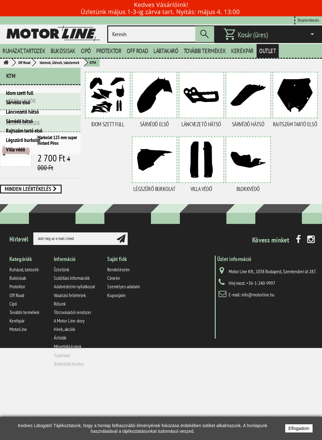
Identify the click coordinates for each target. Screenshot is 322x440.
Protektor (108, 51)
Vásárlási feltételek (70, 353)
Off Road (137, 51)
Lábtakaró (165, 51)
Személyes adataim (123, 345)
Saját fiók (117, 317)
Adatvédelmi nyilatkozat (74, 345)
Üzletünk (61, 327)
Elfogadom (298, 428)
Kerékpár (242, 51)
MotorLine (18, 387)
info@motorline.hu (258, 353)
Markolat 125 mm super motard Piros (57, 203)
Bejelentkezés (308, 20)
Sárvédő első (18, 102)
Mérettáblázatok (67, 404)
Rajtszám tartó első (24, 130)
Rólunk (60, 362)
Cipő (86, 51)
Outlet (267, 51)
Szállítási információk (72, 336)
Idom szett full (19, 93)
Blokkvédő (247, 189)
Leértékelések (23, 186)
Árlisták (60, 396)
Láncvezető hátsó (22, 111)
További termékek (205, 51)
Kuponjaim (116, 353)
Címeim (113, 336)
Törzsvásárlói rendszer (72, 370)
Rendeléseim (118, 327)
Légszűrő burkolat (23, 140)
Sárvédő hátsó (19, 121)
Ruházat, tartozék (24, 51)
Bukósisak (63, 51)
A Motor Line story (69, 379)
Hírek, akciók (21, 167)
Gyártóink (62, 413)
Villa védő (15, 149)
